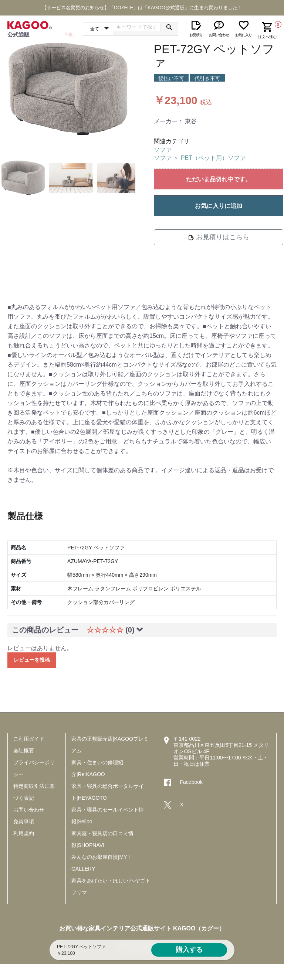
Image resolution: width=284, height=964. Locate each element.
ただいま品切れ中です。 (218, 179)
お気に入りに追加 (218, 206)
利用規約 (23, 833)
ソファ (163, 150)
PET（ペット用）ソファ (213, 158)
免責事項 (23, 821)
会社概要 (23, 751)
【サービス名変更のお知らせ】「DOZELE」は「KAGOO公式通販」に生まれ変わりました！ (142, 7)
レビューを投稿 (32, 660)
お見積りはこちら (218, 237)
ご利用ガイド (28, 739)
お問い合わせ (28, 810)
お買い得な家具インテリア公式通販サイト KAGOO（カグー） (142, 928)
